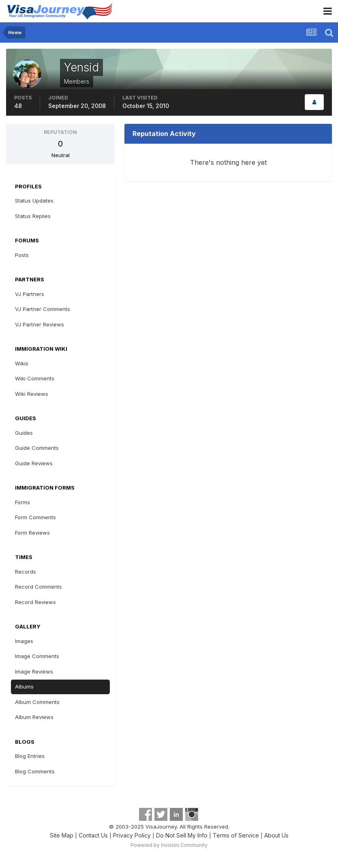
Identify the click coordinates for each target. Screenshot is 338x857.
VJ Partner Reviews (39, 324)
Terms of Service (236, 835)
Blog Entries (30, 756)
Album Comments (37, 702)
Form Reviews (32, 532)
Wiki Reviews (31, 394)
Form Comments (35, 517)
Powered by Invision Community (169, 845)
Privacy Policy (132, 835)
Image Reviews (34, 671)
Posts (22, 255)
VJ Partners (29, 294)
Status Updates (34, 200)
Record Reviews (35, 602)
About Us (276, 835)
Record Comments (38, 586)
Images (24, 641)
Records (25, 571)
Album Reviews (34, 717)
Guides (24, 433)
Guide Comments (37, 448)
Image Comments (37, 656)
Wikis (21, 363)
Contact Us (93, 835)
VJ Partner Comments (42, 309)
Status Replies (33, 216)
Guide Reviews (34, 463)
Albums (24, 686)
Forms (22, 502)
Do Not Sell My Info (182, 835)
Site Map (61, 835)
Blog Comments (35, 771)
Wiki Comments (34, 378)
